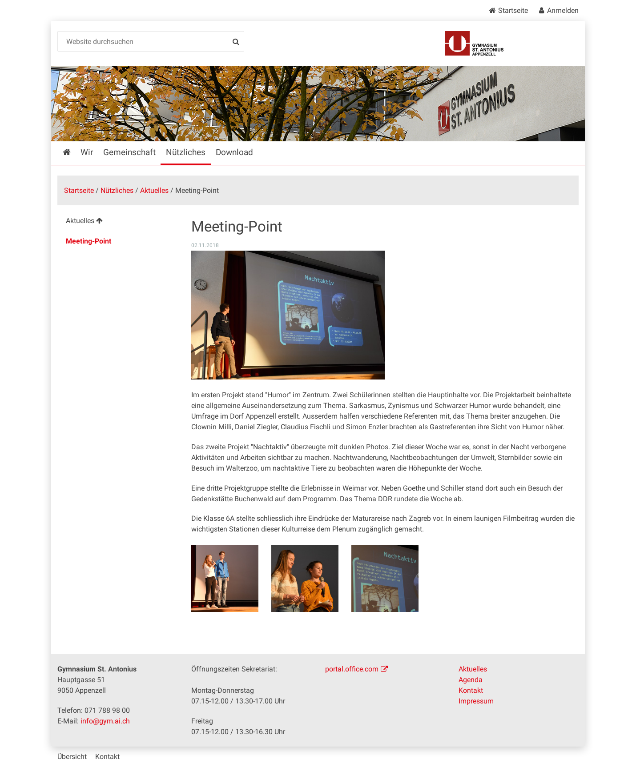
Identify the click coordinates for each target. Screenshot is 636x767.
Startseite (513, 10)
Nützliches (117, 190)
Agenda (471, 679)
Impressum (476, 701)
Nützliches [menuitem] (185, 152)
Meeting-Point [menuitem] (88, 241)
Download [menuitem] (234, 152)
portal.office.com (351, 669)
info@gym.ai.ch (105, 721)
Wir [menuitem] (87, 152)
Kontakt (471, 690)
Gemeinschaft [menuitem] (129, 152)
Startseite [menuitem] (73, 152)
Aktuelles (154, 190)
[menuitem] (117, 222)
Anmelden (563, 10)
